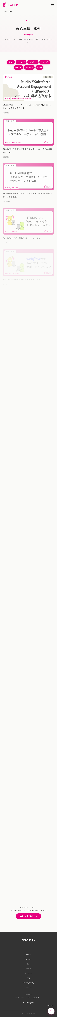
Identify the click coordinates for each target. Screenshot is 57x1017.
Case (28, 964)
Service (28, 959)
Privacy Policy (28, 983)
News (28, 969)
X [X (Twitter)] (23, 1002)
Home (5, 11)
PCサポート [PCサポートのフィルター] (33, 62)
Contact (28, 987)
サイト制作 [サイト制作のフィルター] (44, 62)
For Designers (19, 998)
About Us (28, 973)
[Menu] (52, 4)
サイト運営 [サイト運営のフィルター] (29, 67)
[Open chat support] (51, 1011)
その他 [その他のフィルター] (39, 67)
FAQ (28, 978)
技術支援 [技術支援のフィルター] (18, 67)
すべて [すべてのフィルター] (11, 62)
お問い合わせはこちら (28, 916)
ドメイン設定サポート (34, 998)
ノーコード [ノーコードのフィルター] (21, 62)
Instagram (30, 1002)
